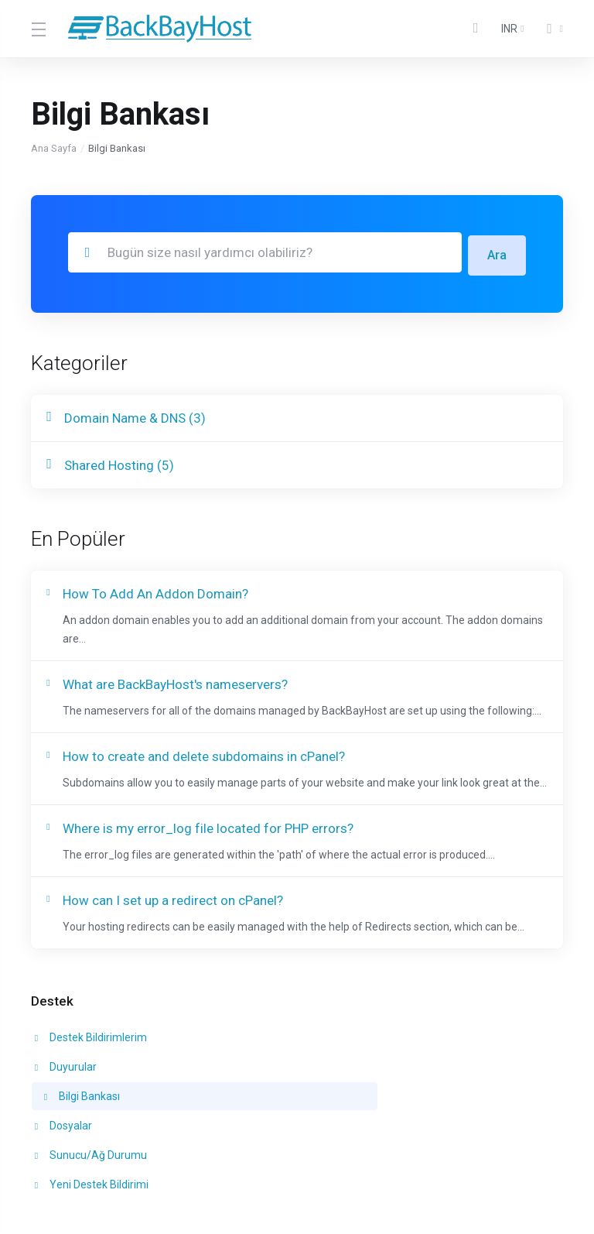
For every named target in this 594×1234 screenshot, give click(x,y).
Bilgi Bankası (420, 1053)
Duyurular (234, 1053)
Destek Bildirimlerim (89, 1053)
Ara (496, 252)
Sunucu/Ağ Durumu (259, 1082)
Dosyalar (62, 1082)
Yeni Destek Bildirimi (430, 1082)
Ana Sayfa (54, 148)
